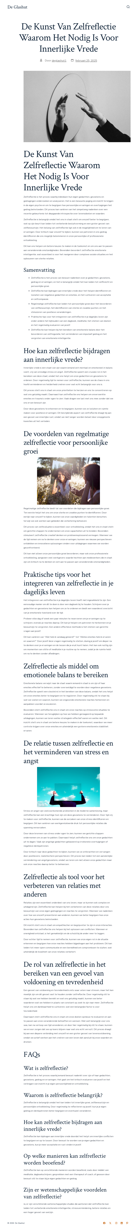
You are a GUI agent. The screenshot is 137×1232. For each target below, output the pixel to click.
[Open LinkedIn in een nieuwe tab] (121, 1223)
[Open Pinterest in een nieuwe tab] (127, 1223)
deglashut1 (59, 60)
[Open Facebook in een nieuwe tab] (104, 1223)
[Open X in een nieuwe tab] (110, 1223)
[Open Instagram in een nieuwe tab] (116, 1223)
